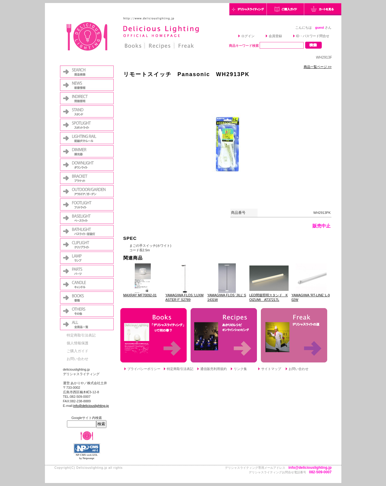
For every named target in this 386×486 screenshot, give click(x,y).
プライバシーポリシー (143, 369)
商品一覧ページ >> (318, 67)
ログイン (248, 36)
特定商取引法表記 (81, 335)
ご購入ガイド (77, 351)
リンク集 (240, 369)
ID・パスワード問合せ (312, 36)
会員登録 (275, 36)
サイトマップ (271, 369)
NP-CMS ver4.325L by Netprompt (87, 456)
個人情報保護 (77, 343)
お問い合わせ (77, 359)
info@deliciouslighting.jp (91, 405)
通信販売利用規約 (213, 369)
